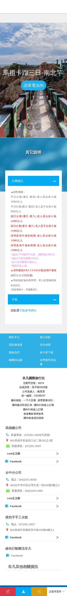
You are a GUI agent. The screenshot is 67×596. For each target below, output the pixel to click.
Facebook (13, 461)
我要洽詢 (8, 592)
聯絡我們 (14, 352)
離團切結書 (15, 359)
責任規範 (45, 337)
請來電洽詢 (33, 85)
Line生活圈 (13, 453)
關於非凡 (14, 337)
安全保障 (45, 344)
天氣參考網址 (27, 310)
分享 (39, 592)
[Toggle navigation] (60, 7)
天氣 (15, 299)
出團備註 (17, 181)
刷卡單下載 (46, 352)
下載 (23, 592)
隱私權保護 (15, 344)
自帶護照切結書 (48, 362)
